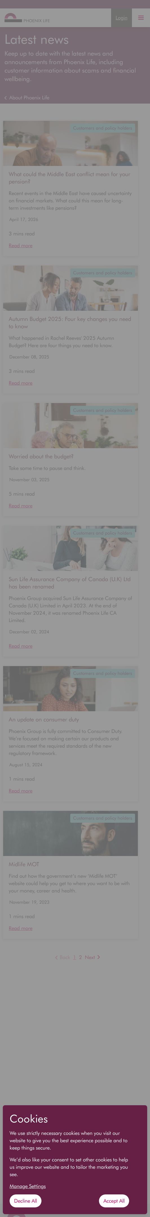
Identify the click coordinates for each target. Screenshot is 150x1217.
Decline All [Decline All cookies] (25, 1201)
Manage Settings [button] (28, 1186)
